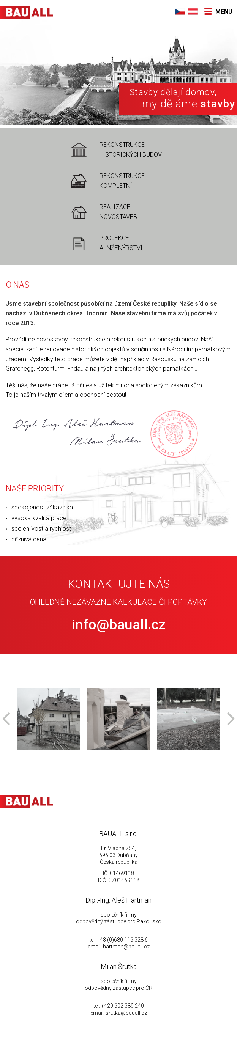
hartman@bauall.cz (126, 947)
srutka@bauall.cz (126, 1013)
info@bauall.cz (119, 624)
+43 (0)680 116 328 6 (122, 940)
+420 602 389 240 (122, 1006)
